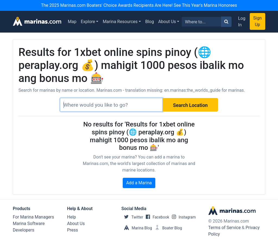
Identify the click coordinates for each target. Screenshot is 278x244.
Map (72, 21)
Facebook (156, 217)
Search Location (190, 105)
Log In (241, 21)
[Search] (111, 105)
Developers (23, 230)
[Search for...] (201, 22)
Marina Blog (136, 228)
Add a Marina (139, 182)
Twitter (132, 217)
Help (71, 217)
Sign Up (257, 21)
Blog (149, 21)
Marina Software (29, 223)
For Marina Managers (33, 217)
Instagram (182, 217)
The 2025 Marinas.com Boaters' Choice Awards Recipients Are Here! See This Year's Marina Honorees (139, 5)
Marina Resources (120, 21)
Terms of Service (224, 227)
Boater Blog (167, 228)
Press (72, 230)
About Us (167, 21)
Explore (88, 21)
